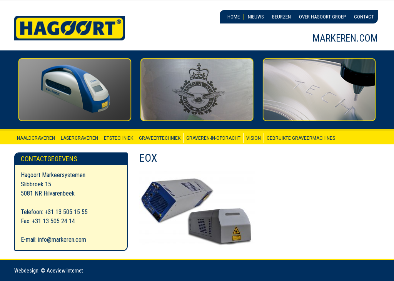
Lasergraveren (79, 138)
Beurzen (281, 17)
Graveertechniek (159, 138)
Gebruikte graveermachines (301, 138)
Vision (253, 138)
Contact (364, 17)
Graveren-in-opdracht (213, 138)
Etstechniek (118, 138)
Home (233, 17)
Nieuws (256, 17)
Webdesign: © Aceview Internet (48, 271)
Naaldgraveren (36, 138)
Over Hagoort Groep (322, 17)
